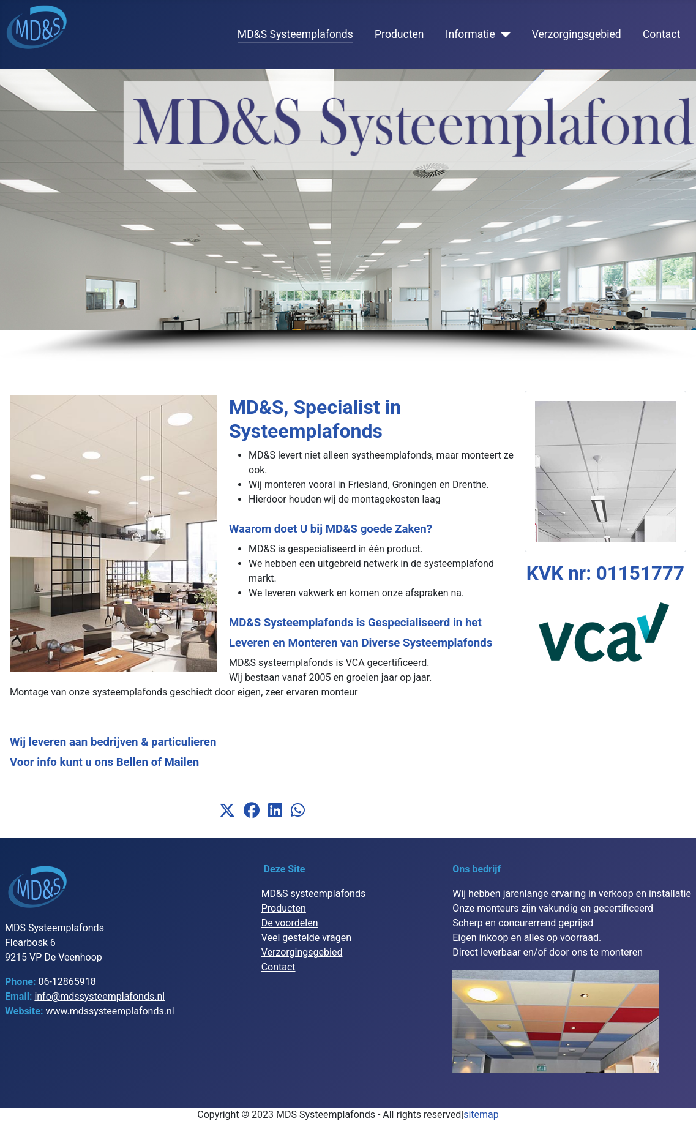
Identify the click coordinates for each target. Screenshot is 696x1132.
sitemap (481, 1114)
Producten (399, 34)
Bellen (132, 762)
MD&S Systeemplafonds (295, 34)
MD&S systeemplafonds (313, 893)
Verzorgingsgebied (576, 34)
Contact (662, 34)
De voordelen (289, 923)
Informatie (470, 34)
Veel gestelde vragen (306, 937)
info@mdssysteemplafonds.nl (99, 996)
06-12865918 (66, 982)
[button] (227, 811)
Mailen (182, 762)
